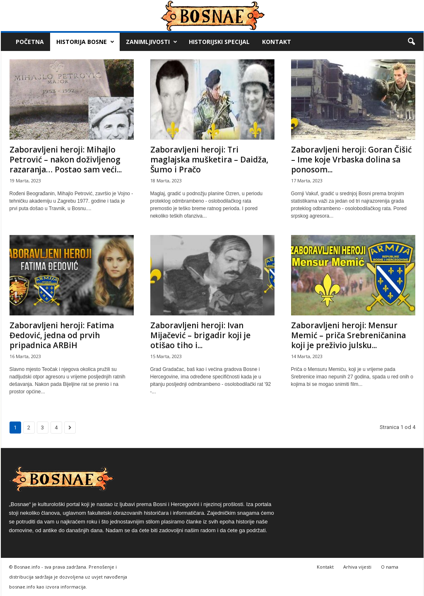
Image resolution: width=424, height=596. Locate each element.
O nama (389, 567)
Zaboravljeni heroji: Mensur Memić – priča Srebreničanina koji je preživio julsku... (348, 335)
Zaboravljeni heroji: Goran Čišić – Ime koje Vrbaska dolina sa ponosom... (351, 159)
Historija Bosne (85, 42)
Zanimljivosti (151, 42)
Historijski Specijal (219, 42)
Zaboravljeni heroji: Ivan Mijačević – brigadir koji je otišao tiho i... (200, 335)
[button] (411, 42)
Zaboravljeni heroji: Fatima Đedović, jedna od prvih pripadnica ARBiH (62, 335)
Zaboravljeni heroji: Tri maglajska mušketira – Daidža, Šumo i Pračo (209, 159)
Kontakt (276, 42)
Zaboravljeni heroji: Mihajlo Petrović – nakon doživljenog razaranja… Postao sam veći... (66, 159)
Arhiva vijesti (357, 567)
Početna (30, 42)
